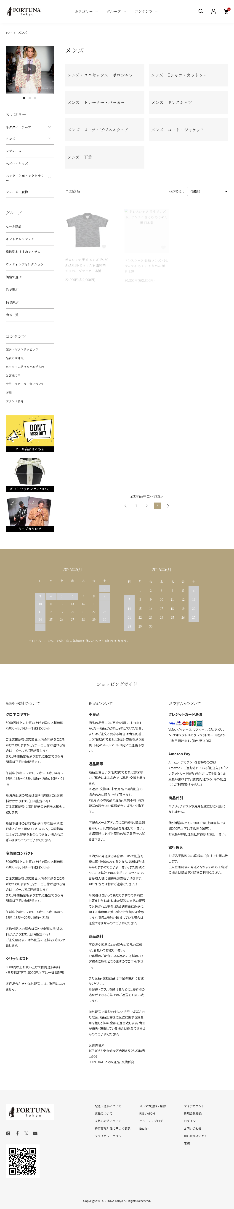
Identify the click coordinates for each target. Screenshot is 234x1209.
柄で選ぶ (12, 302)
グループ (113, 11)
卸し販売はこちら (195, 1136)
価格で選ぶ (14, 277)
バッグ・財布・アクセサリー (25, 177)
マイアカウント (194, 1106)
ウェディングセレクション (24, 264)
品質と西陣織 (15, 358)
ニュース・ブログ (151, 1121)
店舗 (9, 392)
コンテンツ (144, 11)
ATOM (151, 1113)
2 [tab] (30, 98)
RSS (141, 1113)
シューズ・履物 (17, 192)
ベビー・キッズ (17, 163)
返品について (104, 1113)
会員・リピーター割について (25, 384)
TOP (8, 32)
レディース (13, 151)
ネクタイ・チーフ (18, 127)
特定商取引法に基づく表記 (112, 1128)
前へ (125, 506)
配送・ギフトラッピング (22, 349)
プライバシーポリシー (110, 1136)
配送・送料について (108, 1106)
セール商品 (13, 226)
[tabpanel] (30, 70)
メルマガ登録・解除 (152, 1106)
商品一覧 (12, 315)
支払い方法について (108, 1121)
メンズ (22, 32)
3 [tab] (35, 98)
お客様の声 (13, 375)
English (144, 1128)
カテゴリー (84, 11)
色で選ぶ (12, 289)
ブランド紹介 (15, 401)
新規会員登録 (193, 1113)
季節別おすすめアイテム (23, 251)
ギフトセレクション (20, 239)
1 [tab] (24, 98)
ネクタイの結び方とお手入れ (25, 367)
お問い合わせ (193, 1128)
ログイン (190, 1121)
